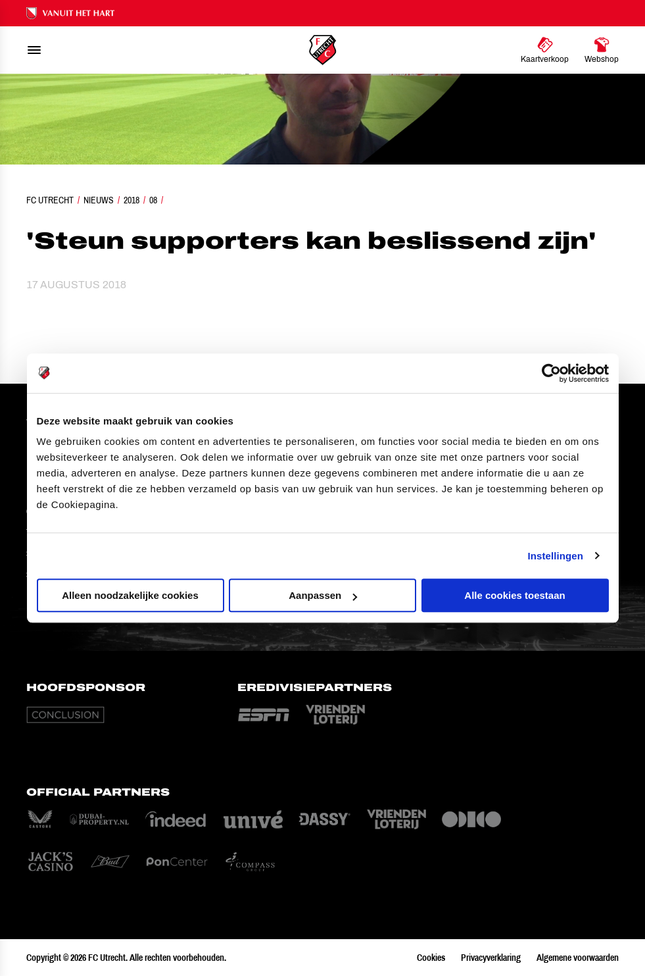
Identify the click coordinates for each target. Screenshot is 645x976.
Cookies (431, 957)
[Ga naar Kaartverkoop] (545, 50)
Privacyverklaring (491, 957)
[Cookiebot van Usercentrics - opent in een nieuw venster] (551, 373)
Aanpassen (323, 595)
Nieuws (99, 200)
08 (153, 200)
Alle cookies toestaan (514, 595)
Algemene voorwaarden (578, 957)
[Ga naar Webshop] (602, 50)
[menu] (34, 50)
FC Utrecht (50, 200)
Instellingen (556, 555)
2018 (131, 200)
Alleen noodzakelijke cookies (130, 595)
